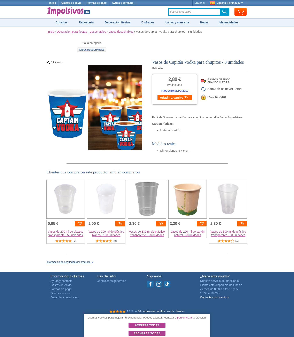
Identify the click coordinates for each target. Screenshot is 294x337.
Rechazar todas (146, 333)
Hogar (204, 22)
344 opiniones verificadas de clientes (161, 311)
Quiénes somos (60, 293)
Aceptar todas (147, 325)
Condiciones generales (111, 281)
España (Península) (226, 2)
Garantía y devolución (64, 297)
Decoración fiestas (117, 22)
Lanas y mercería (177, 22)
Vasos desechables (92, 49)
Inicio (52, 2)
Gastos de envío (71, 2)
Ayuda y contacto (122, 2)
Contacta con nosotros (214, 297)
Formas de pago (97, 2)
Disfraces (147, 22)
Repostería (86, 22)
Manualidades (229, 22)
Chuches (62, 22)
